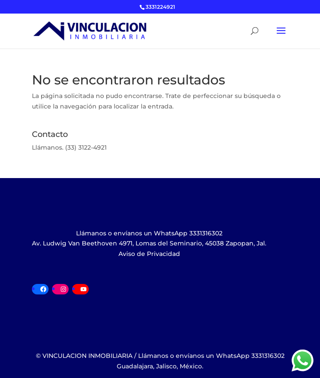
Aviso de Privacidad (149, 254)
